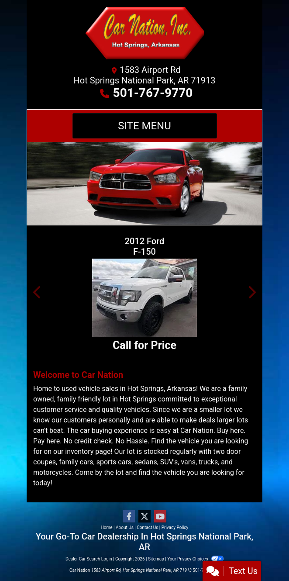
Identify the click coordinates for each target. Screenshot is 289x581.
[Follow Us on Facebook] (129, 516)
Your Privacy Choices (195, 559)
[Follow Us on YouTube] (160, 516)
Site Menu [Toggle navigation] (144, 126)
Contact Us (147, 527)
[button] (37, 292)
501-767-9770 (153, 93)
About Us (125, 527)
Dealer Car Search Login (88, 559)
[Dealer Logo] (144, 35)
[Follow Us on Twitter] (144, 516)
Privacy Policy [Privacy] (175, 527)
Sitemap (156, 559)
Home (107, 527)
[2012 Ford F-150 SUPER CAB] (144, 298)
